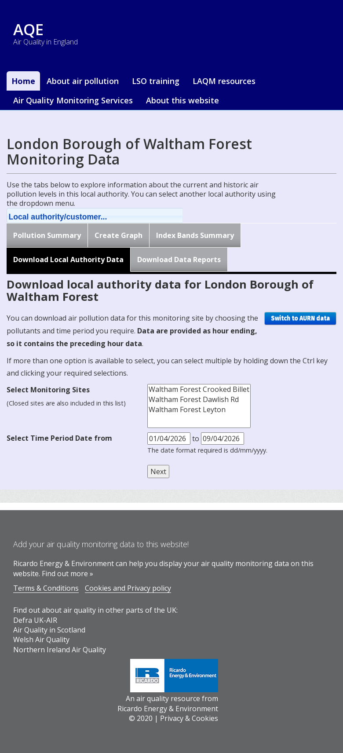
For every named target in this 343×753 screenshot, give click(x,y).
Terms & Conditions (46, 588)
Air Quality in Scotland (49, 630)
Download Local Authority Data (68, 259)
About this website (182, 100)
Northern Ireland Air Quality (59, 649)
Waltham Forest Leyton (199, 410)
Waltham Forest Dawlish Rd (199, 400)
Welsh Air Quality (41, 639)
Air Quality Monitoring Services (73, 100)
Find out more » (67, 573)
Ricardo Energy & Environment (167, 708)
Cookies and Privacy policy (128, 588)
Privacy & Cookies (189, 718)
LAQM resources (224, 81)
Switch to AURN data (300, 318)
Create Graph (118, 235)
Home (23, 81)
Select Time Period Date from (59, 438)
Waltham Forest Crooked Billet (199, 389)
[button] (106, 215)
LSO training (155, 81)
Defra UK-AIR (35, 620)
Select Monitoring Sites (48, 389)
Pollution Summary (47, 235)
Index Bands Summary (195, 235)
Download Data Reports (179, 259)
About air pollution (83, 81)
